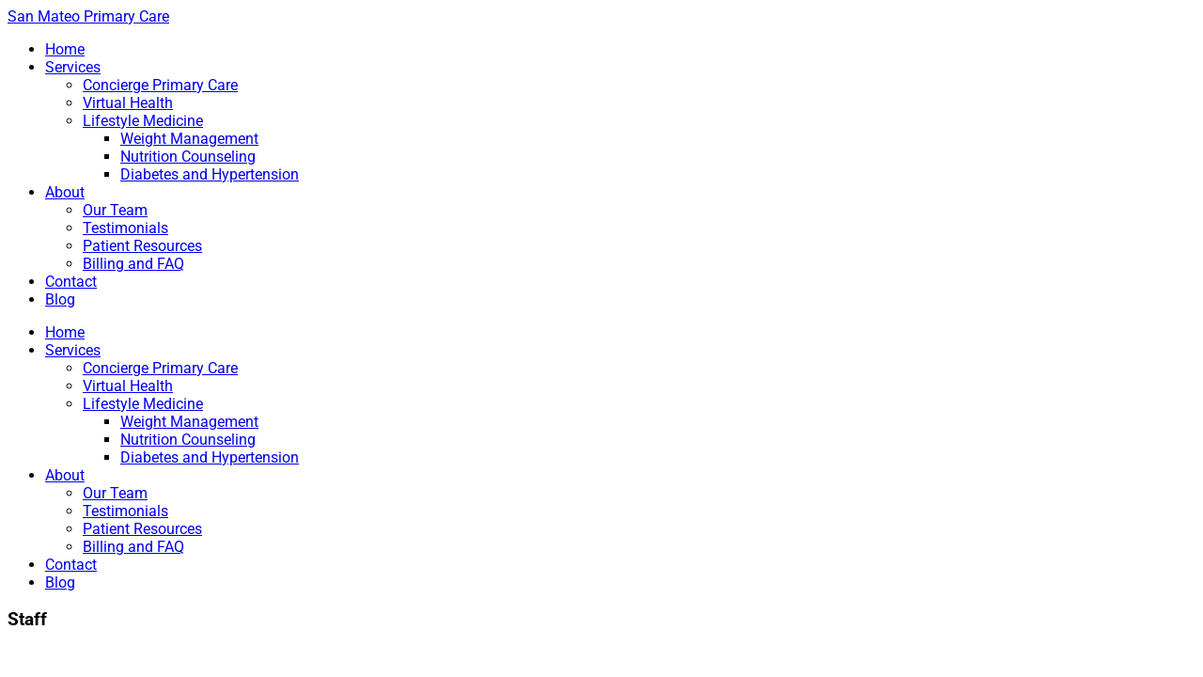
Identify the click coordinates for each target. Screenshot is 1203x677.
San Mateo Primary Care (88, 16)
